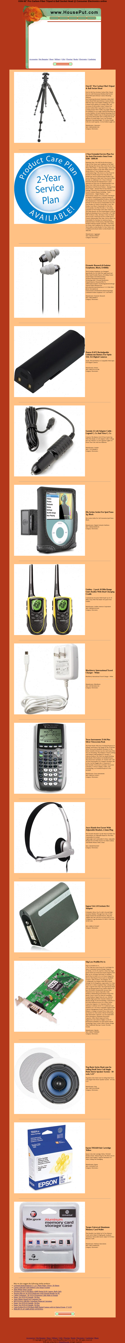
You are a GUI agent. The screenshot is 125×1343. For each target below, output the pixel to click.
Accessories (33, 59)
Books (76, 59)
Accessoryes (30, 1338)
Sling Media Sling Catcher (23, 1289)
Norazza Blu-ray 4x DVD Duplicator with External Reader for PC (37, 1293)
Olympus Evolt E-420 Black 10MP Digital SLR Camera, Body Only (38, 1291)
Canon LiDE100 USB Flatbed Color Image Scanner (32, 1287)
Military (57, 59)
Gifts (63, 59)
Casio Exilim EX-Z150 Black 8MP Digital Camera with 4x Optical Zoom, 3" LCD (43, 1307)
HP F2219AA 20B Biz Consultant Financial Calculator (33, 1301)
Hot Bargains (43, 59)
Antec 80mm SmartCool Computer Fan (27, 1299)
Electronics (83, 59)
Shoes (51, 59)
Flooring (69, 59)
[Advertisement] (62, 43)
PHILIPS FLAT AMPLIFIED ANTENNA (28, 1309)
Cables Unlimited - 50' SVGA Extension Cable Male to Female (36, 1295)
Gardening (92, 59)
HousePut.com (64, 1342)
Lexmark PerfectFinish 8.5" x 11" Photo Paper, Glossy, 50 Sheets (36, 1285)
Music (96, 1338)
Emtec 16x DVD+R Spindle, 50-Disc (27, 1297)
